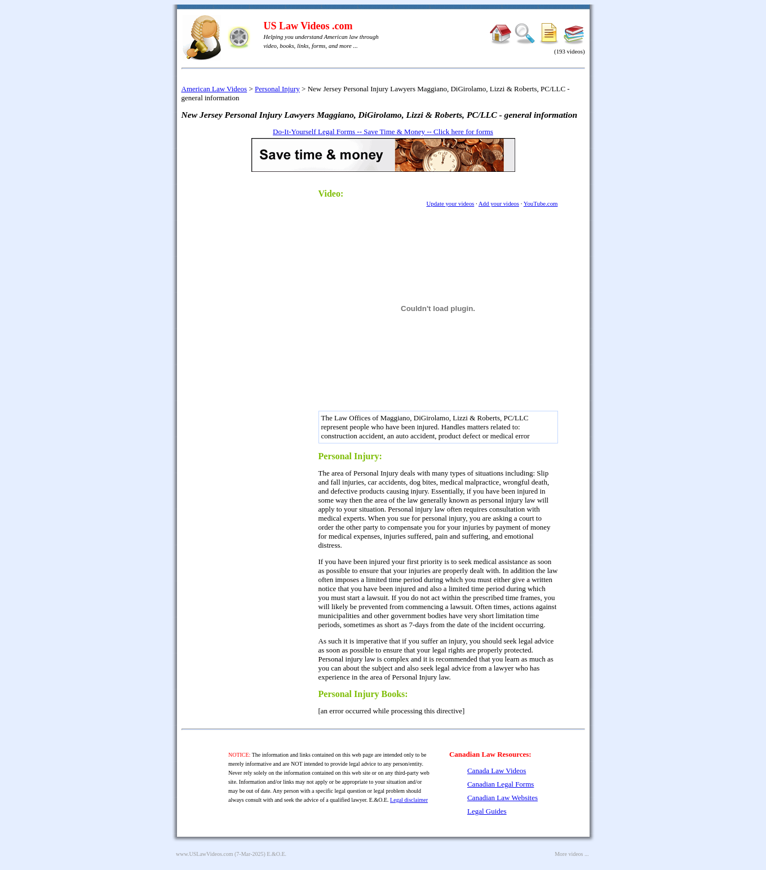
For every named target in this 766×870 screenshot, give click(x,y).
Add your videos (499, 203)
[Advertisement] (259, 350)
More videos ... (571, 854)
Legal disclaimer (409, 800)
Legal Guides (487, 811)
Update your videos (450, 203)
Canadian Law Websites (502, 797)
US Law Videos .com (308, 26)
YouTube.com (541, 203)
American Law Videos (214, 89)
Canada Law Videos (496, 770)
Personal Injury (277, 89)
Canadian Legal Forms (500, 784)
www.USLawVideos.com (204, 854)
